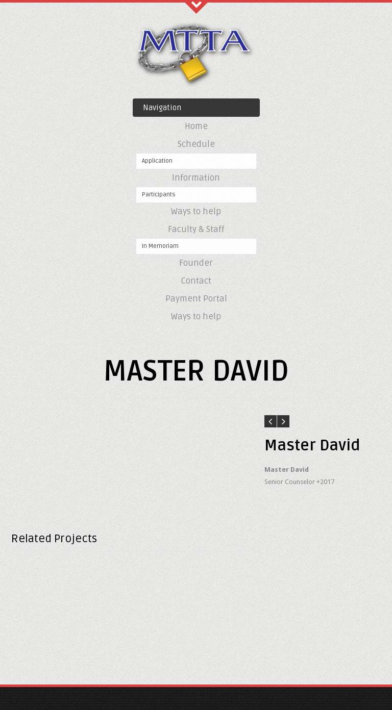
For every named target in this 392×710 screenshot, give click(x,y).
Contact (196, 280)
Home (196, 126)
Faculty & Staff (196, 229)
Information (196, 177)
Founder (196, 263)
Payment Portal (196, 298)
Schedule (196, 144)
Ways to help (196, 211)
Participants (159, 194)
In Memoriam (160, 246)
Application (157, 161)
